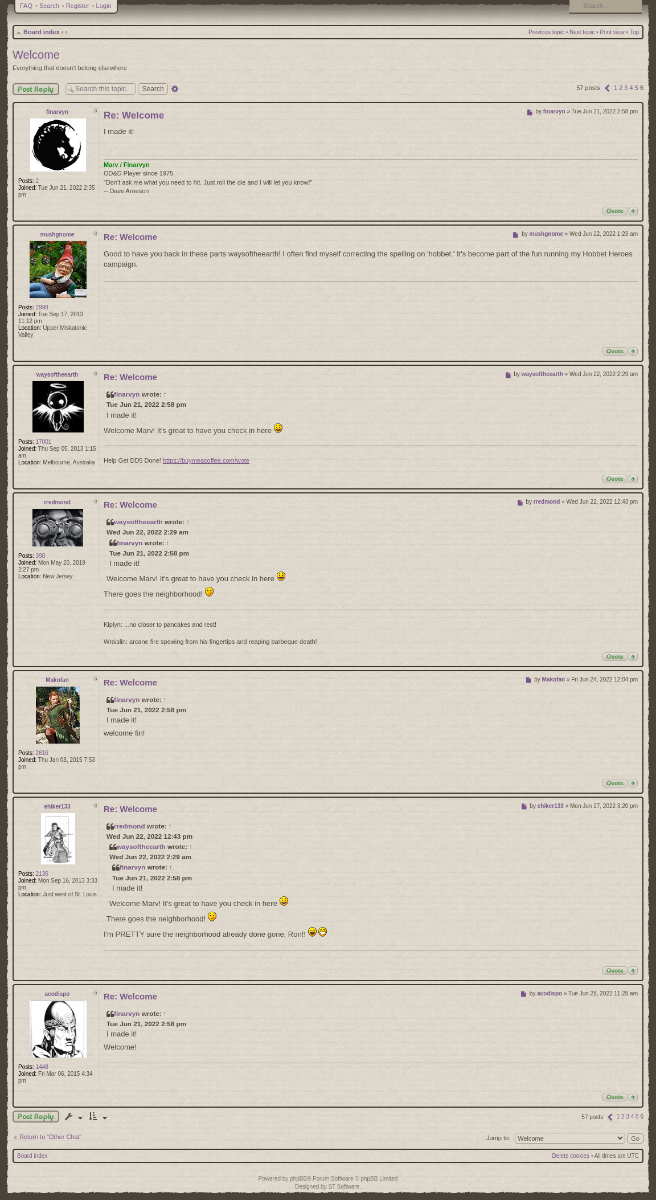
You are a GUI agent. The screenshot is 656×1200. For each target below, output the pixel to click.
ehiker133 (57, 806)
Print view (612, 32)
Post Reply (36, 89)
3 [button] (626, 87)
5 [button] (636, 87)
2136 (42, 874)
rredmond (57, 502)
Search (49, 5)
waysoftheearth (57, 375)
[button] (607, 87)
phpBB (298, 1178)
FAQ (26, 5)
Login (104, 5)
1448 (42, 1067)
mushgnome (57, 234)
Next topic (581, 32)
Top (634, 32)
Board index (41, 31)
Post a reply (36, 1117)
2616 (42, 753)
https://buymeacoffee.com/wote (206, 460)
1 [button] (615, 87)
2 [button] (620, 87)
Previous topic (546, 32)
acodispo (57, 994)
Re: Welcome (134, 115)
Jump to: (498, 1137)
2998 (42, 307)
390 (41, 556)
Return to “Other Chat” (50, 1136)
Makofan (57, 680)
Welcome (36, 54)
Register (77, 5)
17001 (44, 442)
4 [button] (631, 87)
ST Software (343, 1186)
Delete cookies (571, 1156)
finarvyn (57, 112)
